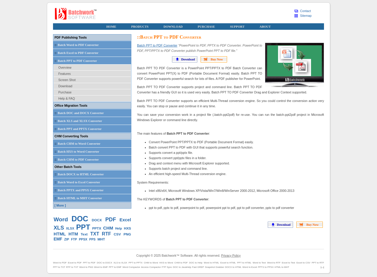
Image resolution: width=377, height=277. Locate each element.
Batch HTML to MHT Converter (77, 198)
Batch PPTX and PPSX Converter (78, 190)
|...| (322, 267)
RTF (106, 233)
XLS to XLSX (120, 262)
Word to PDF (60, 262)
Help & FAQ (66, 98)
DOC (80, 219)
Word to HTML (211, 262)
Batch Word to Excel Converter (76, 182)
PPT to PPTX (135, 262)
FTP (74, 239)
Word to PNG (86, 267)
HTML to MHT (282, 267)
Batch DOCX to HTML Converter (78, 174)
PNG (127, 234)
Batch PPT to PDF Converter (157, 45)
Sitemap (306, 15)
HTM (73, 233)
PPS (92, 239)
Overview (64, 67)
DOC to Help (195, 262)
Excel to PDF (75, 262)
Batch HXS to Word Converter (76, 151)
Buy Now (217, 59)
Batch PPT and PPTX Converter (77, 129)
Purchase (65, 92)
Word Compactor (131, 267)
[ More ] (60, 205)
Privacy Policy (231, 255)
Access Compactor (151, 267)
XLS (59, 228)
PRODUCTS (140, 26)
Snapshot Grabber (214, 267)
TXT (94, 233)
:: (55, 45)
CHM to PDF (181, 262)
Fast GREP (198, 267)
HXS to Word (166, 262)
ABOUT (265, 26)
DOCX (97, 220)
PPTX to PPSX (266, 267)
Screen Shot (67, 80)
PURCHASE (206, 26)
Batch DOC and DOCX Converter (78, 113)
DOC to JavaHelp (182, 267)
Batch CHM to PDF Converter (76, 159)
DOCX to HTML (233, 267)
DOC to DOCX (104, 262)
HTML (60, 233)
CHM (108, 227)
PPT (83, 227)
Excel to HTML (228, 262)
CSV (117, 234)
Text (84, 234)
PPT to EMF (115, 267)
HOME (111, 26)
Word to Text (259, 262)
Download (188, 59)
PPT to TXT (59, 267)
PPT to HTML (244, 262)
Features (64, 73)
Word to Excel (249, 267)
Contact (305, 11)
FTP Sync (167, 267)
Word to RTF (274, 262)
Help (118, 228)
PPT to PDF (89, 262)
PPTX (96, 228)
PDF (110, 219)
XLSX (70, 228)
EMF (58, 239)
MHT (101, 239)
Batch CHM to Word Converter (76, 143)
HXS (127, 228)
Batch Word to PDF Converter (76, 45)
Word (61, 219)
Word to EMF (101, 267)
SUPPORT (237, 26)
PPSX (83, 239)
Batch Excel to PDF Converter (75, 53)
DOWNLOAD (173, 26)
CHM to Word (151, 262)
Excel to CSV (303, 262)
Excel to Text (288, 262)
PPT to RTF (318, 262)
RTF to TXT (72, 267)
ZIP (66, 239)
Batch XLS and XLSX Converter (77, 121)
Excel (125, 219)
